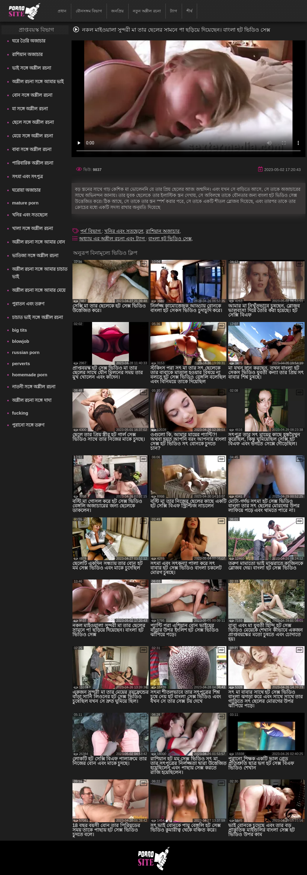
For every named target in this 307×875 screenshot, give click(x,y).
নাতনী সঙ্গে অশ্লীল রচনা (33, 386)
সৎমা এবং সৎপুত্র (27, 176)
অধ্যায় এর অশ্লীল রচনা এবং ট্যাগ (112, 238)
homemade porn (29, 374)
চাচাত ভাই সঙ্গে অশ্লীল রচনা (37, 317)
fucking (20, 412)
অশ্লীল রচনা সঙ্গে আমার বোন (38, 242)
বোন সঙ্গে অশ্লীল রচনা (32, 95)
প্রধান (62, 11)
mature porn (25, 202)
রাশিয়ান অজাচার (27, 54)
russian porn (26, 352)
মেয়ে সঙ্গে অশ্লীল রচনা (32, 135)
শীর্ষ (189, 11)
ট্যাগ (173, 11)
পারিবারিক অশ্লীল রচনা (32, 163)
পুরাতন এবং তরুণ (28, 303)
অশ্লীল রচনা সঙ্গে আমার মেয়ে (39, 290)
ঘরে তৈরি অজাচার (28, 40)
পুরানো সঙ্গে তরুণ (28, 425)
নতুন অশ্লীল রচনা (147, 11)
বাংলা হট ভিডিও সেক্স (169, 238)
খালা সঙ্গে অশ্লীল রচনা (32, 228)
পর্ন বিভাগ (91, 231)
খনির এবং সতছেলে (29, 214)
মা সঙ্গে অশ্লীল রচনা (30, 108)
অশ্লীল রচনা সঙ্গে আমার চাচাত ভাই (39, 273)
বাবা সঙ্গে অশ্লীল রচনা (31, 149)
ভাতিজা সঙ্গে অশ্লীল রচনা (35, 255)
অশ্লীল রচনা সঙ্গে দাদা (31, 400)
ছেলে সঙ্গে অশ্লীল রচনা (33, 122)
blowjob (20, 341)
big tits (19, 330)
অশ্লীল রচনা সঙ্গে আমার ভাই (38, 81)
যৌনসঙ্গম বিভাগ (89, 11)
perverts (21, 363)
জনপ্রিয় (117, 11)
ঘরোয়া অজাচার (26, 190)
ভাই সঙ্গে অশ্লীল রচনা (31, 68)
